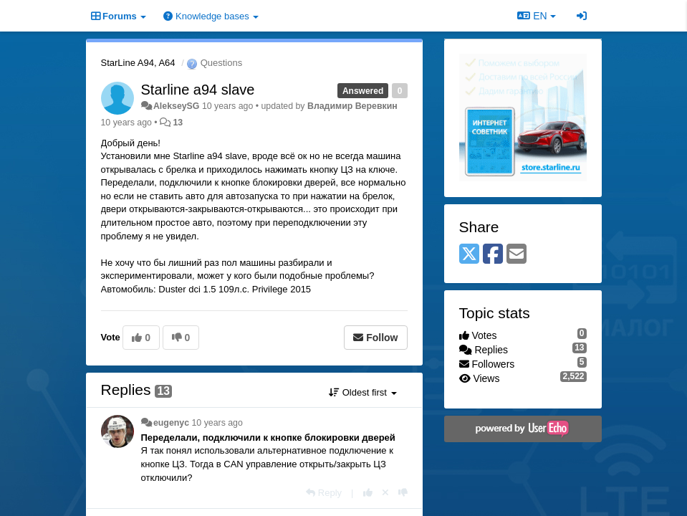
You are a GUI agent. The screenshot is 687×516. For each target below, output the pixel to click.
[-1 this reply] (403, 492)
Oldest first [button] (362, 392)
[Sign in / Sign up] (582, 16)
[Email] (516, 254)
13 (178, 123)
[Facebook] (493, 254)
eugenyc (171, 423)
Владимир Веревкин (352, 106)
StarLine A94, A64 (138, 62)
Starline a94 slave (198, 89)
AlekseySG (176, 106)
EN (536, 16)
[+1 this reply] (368, 492)
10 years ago (216, 423)
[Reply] (324, 492)
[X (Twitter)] (469, 254)
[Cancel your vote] (385, 492)
